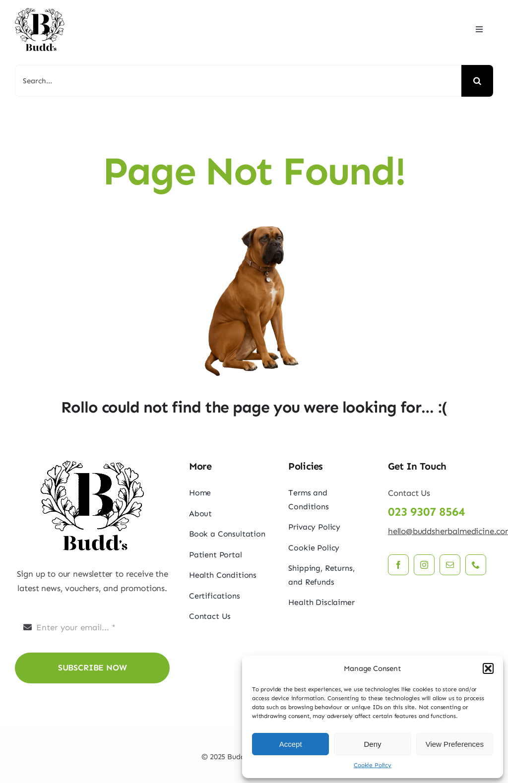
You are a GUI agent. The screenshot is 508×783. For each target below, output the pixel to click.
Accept (290, 744)
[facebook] (398, 564)
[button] (488, 668)
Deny (372, 744)
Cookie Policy (372, 765)
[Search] (477, 81)
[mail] (450, 564)
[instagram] (424, 564)
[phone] (475, 564)
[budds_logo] (39, 10)
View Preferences (455, 744)
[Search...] (238, 81)
